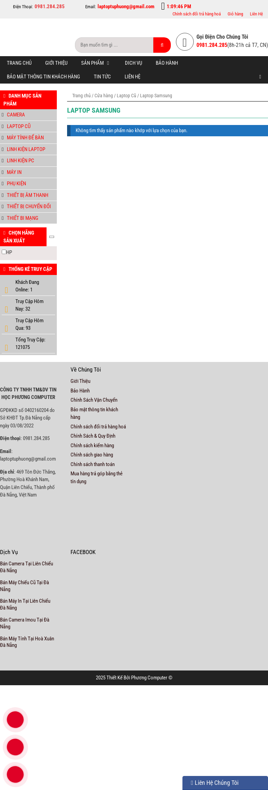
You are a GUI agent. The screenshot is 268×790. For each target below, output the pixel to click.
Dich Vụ (133, 63)
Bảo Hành (167, 63)
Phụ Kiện (16, 183)
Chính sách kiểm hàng (92, 445)
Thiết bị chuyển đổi (29, 206)
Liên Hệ (256, 13)
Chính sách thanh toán (93, 464)
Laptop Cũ (126, 95)
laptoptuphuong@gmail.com (126, 6)
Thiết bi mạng (22, 218)
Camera (16, 115)
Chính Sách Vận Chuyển (94, 400)
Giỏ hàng (235, 13)
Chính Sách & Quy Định (93, 436)
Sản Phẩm (99, 63)
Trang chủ (19, 63)
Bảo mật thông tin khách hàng (43, 77)
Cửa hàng (103, 95)
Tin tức (102, 77)
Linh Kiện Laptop (26, 149)
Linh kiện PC (20, 161)
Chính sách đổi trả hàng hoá (197, 13)
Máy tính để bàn (25, 138)
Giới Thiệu (56, 63)
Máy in (14, 172)
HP (9, 252)
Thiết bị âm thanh (27, 195)
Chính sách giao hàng (92, 455)
